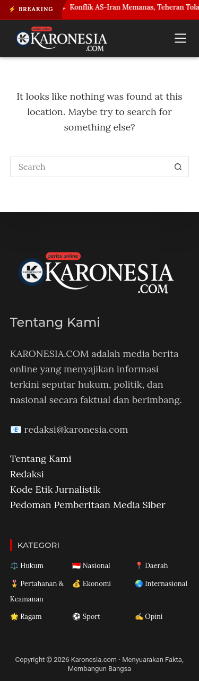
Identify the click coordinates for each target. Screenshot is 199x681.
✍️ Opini (149, 616)
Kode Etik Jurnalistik (55, 489)
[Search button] (178, 166)
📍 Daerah (151, 565)
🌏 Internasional (161, 583)
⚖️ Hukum (27, 565)
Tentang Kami (41, 458)
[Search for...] (89, 166)
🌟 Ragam (26, 616)
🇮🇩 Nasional (91, 565)
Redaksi (27, 474)
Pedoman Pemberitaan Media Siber (88, 505)
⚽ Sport (86, 616)
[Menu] (180, 38)
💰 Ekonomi (91, 583)
